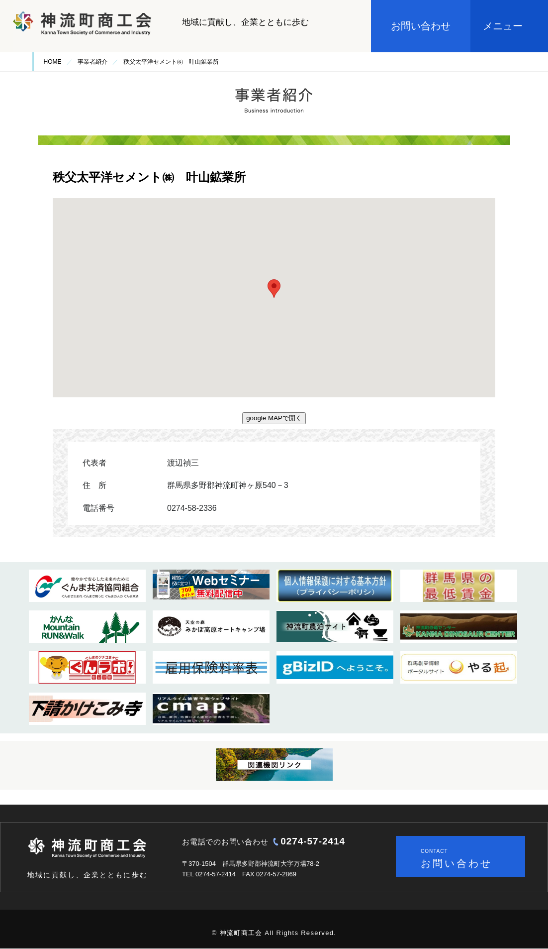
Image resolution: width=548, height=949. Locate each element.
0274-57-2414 (312, 841)
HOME (53, 61)
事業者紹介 (92, 61)
